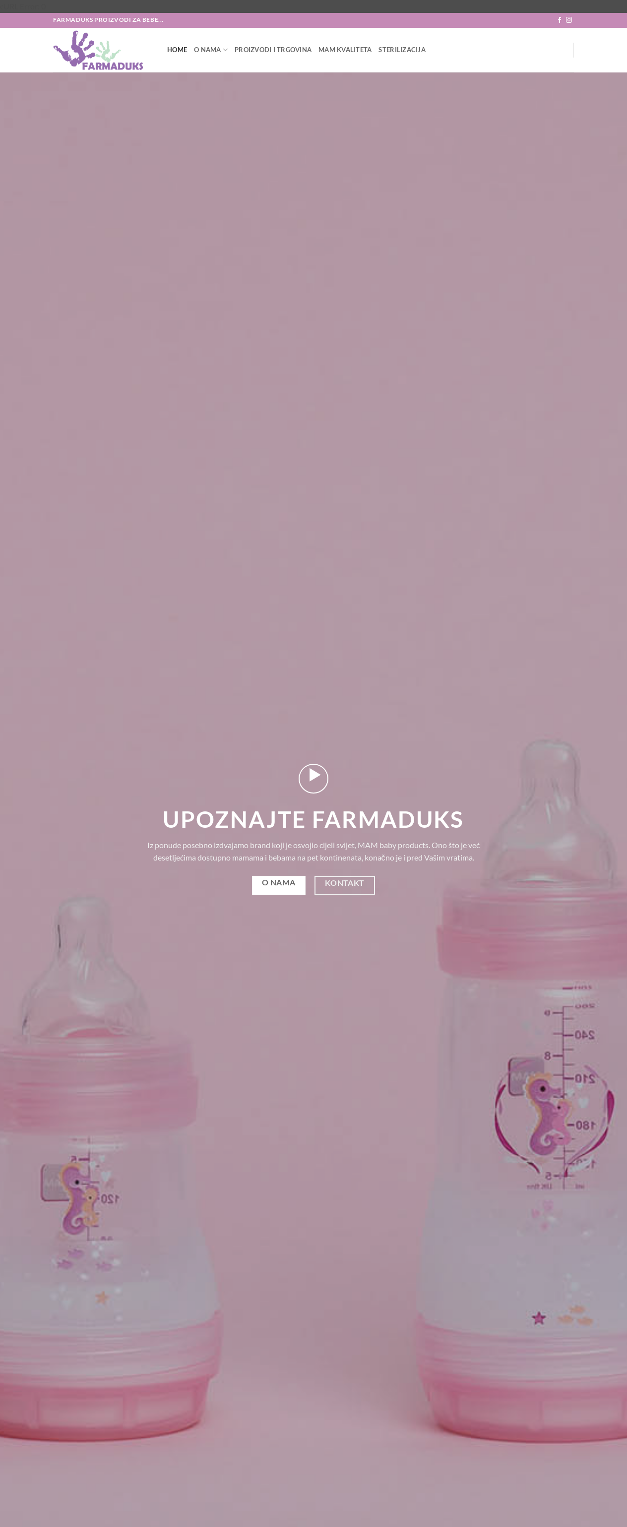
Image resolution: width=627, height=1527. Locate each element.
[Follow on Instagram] (569, 20)
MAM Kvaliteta (345, 50)
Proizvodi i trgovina (273, 50)
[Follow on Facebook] (560, 20)
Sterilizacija (401, 50)
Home (177, 50)
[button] (313, 779)
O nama (211, 50)
